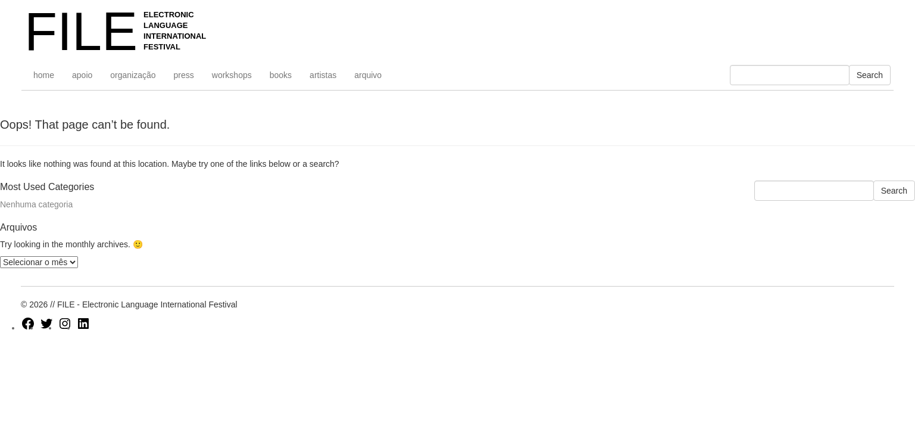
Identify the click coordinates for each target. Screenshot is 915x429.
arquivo (368, 75)
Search (870, 75)
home (43, 75)
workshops (232, 75)
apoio (82, 75)
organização (132, 75)
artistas (323, 75)
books (281, 75)
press (184, 75)
